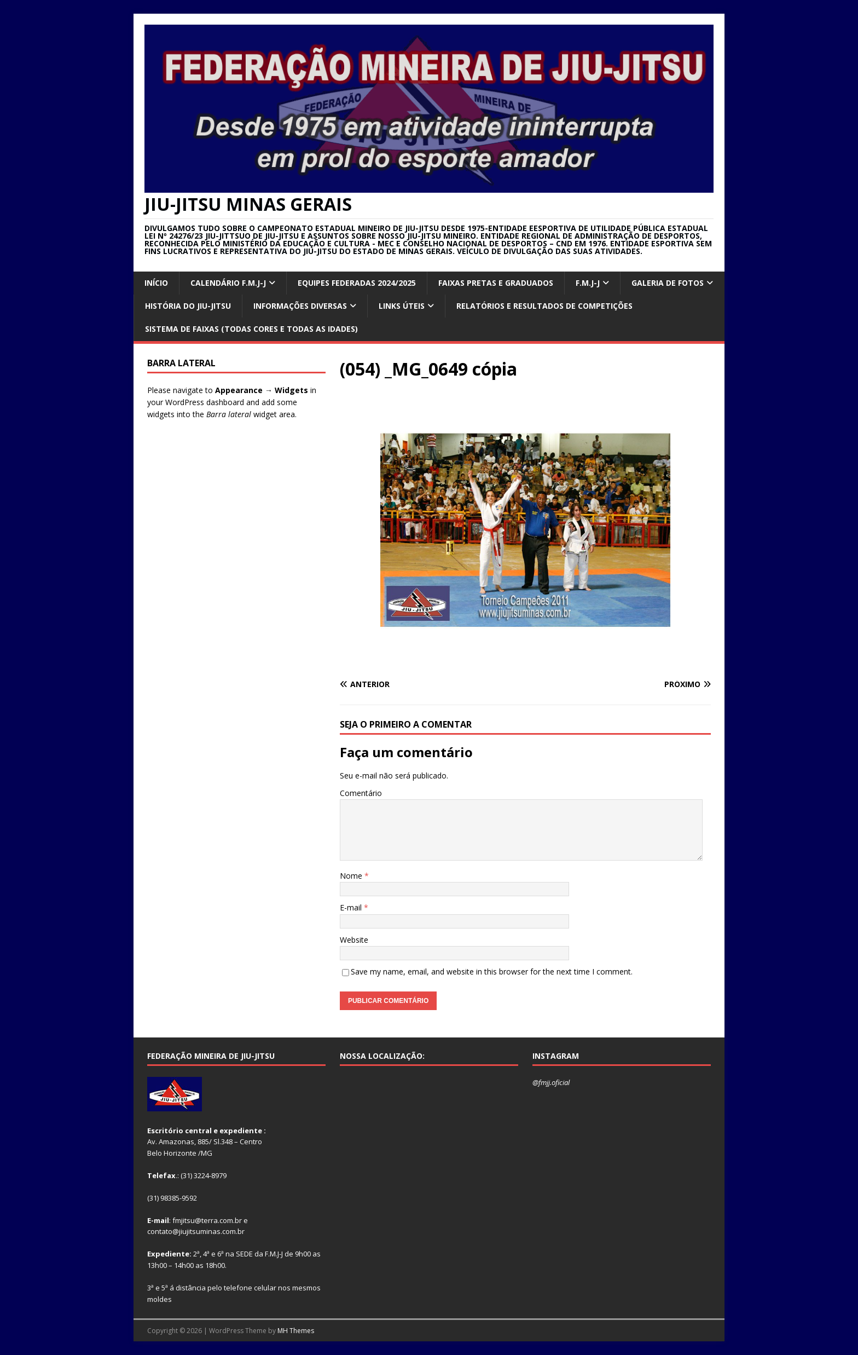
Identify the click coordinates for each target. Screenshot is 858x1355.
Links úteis (402, 306)
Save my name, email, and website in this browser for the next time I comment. (492, 971)
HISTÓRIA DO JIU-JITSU (188, 306)
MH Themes (295, 1330)
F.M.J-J (588, 283)
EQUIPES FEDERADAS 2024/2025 (357, 283)
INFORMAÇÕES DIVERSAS (300, 306)
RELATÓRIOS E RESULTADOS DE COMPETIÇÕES (544, 306)
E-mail (352, 907)
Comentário (361, 793)
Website (354, 940)
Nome (352, 875)
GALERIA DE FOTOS (667, 283)
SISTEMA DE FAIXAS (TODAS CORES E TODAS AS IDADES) (251, 329)
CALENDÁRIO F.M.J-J (228, 283)
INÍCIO (156, 283)
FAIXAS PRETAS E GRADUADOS (495, 283)
